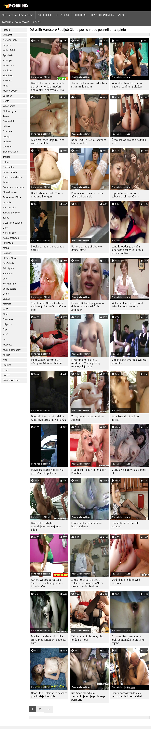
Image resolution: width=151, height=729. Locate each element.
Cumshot (7, 35)
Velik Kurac (8, 65)
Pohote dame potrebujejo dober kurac (86, 248)
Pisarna (6, 375)
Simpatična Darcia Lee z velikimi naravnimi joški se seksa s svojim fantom (87, 583)
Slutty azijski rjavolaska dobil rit (128, 471)
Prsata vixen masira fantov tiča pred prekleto (87, 195)
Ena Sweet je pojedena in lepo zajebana (86, 524)
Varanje (7, 298)
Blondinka (8, 75)
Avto (5, 360)
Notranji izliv (9, 207)
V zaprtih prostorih (12, 222)
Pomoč (37, 22)
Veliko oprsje (9, 288)
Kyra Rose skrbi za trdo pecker (125, 418)
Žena (5, 309)
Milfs (5, 85)
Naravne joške (10, 40)
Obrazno (7, 146)
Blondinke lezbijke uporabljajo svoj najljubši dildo (46, 526)
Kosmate (7, 253)
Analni (6, 116)
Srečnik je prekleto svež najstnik (125, 581)
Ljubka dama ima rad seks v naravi (47, 248)
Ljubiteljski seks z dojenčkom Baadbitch (88, 471)
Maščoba (7, 344)
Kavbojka (7, 60)
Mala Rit (7, 141)
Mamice (7, 304)
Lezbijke (7, 202)
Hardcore (7, 70)
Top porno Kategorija (102, 15)
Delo (5, 227)
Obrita (6, 101)
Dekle (6, 370)
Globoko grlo (9, 111)
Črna (5, 314)
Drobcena (8, 319)
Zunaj (6, 182)
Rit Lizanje (8, 243)
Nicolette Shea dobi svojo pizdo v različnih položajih (127, 85)
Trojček (6, 157)
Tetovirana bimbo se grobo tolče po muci (87, 638)
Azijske (6, 355)
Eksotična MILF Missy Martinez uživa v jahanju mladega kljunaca (86, 363)
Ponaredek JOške (12, 197)
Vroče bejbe (9, 106)
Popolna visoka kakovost (15, 22)
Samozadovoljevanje (13, 187)
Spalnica (7, 365)
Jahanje (7, 162)
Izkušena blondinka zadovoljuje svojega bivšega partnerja (88, 696)
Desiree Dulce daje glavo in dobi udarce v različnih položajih (87, 306)
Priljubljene (80, 15)
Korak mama (9, 283)
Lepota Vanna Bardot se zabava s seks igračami (125, 195)
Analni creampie (11, 238)
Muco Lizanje (10, 192)
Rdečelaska (8, 263)
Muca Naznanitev (11, 350)
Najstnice (7, 80)
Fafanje (6, 30)
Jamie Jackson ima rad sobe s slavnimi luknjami (89, 85)
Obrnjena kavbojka (12, 177)
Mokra (6, 248)
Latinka (6, 126)
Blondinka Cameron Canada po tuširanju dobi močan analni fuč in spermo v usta (47, 87)
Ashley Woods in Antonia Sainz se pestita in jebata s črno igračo (47, 583)
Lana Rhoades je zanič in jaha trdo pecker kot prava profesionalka (127, 250)
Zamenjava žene (11, 380)
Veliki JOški (9, 50)
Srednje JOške (10, 151)
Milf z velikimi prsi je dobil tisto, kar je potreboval (127, 305)
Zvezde (121, 15)
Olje (5, 329)
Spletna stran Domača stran (17, 15)
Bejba (6, 293)
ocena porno (62, 15)
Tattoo (6, 217)
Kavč (5, 334)
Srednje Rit (8, 121)
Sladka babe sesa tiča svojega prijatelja (129, 361)
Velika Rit (7, 96)
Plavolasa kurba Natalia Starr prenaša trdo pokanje (48, 471)
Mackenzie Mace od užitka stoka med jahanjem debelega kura (49, 640)
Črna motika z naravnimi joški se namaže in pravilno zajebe (128, 640)
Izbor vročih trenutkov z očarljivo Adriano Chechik (46, 361)
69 (4, 339)
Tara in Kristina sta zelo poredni (125, 524)
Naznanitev (8, 167)
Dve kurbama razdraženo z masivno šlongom (47, 195)
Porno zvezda (10, 172)
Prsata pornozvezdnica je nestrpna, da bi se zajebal (126, 694)
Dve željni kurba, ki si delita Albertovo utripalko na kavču (48, 418)
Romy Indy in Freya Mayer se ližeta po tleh (88, 141)
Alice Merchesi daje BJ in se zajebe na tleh (47, 141)
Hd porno (7, 324)
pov (5, 278)
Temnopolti (8, 273)
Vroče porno (45, 15)
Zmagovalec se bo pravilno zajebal (87, 418)
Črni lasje (8, 131)
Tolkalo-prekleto (11, 212)
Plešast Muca (9, 258)
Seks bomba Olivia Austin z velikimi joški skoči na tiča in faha (48, 306)
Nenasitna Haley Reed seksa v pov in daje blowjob (49, 694)
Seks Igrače (8, 268)
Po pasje (7, 45)
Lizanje (6, 136)
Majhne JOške (10, 90)
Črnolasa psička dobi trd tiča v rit (128, 141)
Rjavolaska (8, 55)
